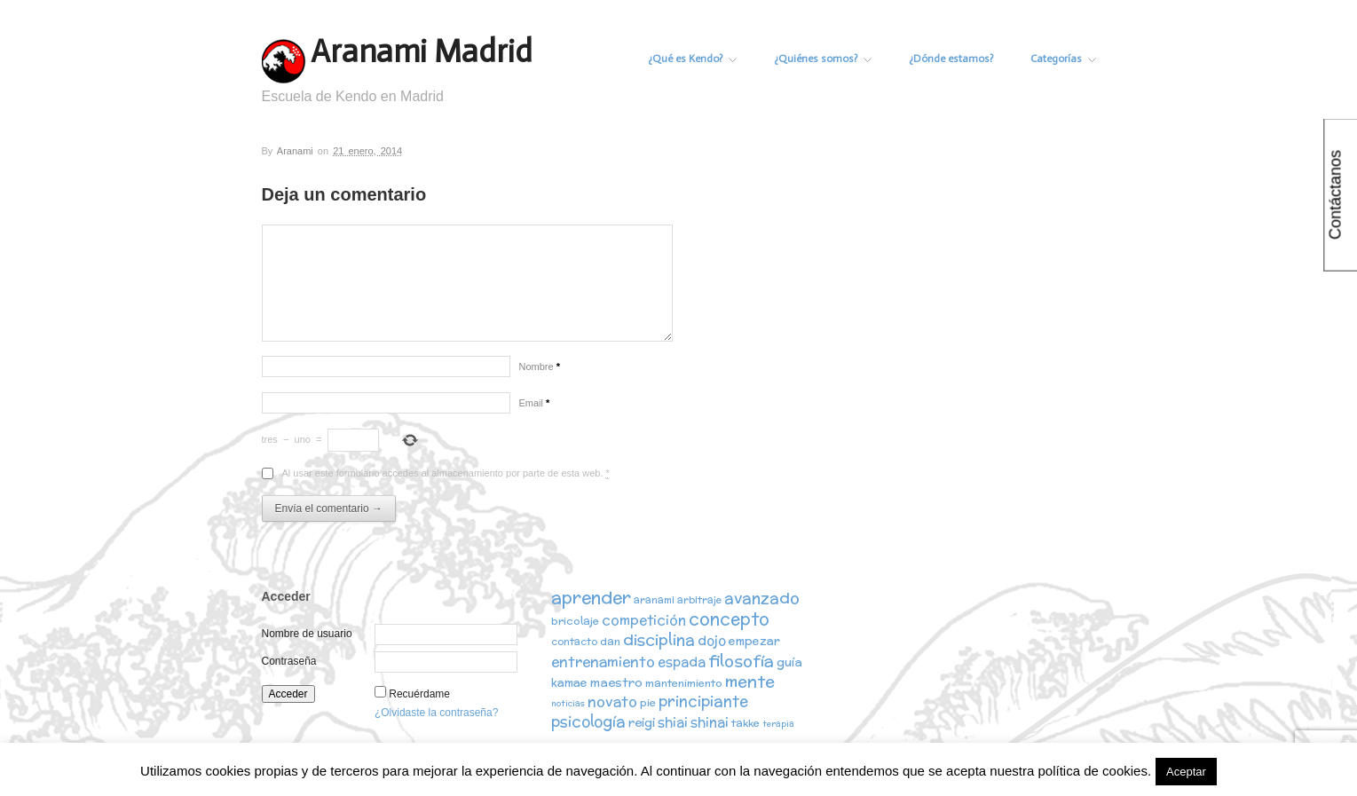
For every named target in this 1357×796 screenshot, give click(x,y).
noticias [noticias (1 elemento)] (568, 703)
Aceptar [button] (1186, 771)
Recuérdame (419, 694)
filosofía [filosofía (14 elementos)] (741, 661)
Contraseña (289, 661)
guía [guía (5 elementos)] (789, 662)
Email (534, 403)
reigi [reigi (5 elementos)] (641, 722)
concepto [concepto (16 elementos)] (729, 618)
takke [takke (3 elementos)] (745, 722)
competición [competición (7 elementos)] (644, 620)
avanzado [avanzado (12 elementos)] (762, 598)
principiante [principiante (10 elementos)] (703, 701)
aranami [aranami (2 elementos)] (654, 600)
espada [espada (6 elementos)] (682, 661)
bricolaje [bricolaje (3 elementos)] (575, 620)
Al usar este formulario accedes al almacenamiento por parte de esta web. (446, 473)
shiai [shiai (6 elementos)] (673, 722)
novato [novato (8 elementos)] (612, 701)
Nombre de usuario (307, 633)
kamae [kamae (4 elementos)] (569, 682)
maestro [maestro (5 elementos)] (616, 682)
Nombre (539, 366)
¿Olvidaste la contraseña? (436, 712)
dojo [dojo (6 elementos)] (712, 640)
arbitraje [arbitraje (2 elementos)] (699, 600)
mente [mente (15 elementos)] (750, 681)
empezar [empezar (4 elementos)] (754, 641)
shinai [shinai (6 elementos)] (709, 722)
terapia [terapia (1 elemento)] (778, 723)
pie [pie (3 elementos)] (648, 702)
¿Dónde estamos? (951, 58)
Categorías (1063, 58)
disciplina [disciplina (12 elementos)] (659, 639)
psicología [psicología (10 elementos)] (588, 721)
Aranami (295, 151)
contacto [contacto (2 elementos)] (574, 641)
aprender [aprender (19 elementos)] (591, 597)
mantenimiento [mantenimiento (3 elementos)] (683, 682)
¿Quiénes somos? (823, 58)
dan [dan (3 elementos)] (610, 641)
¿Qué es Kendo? (692, 58)
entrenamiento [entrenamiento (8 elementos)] (603, 661)
